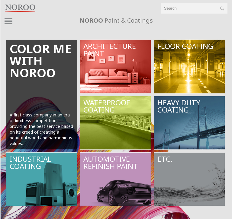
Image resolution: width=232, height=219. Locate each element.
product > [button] (217, 22)
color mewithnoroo (41, 60)
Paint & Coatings (116, 20)
